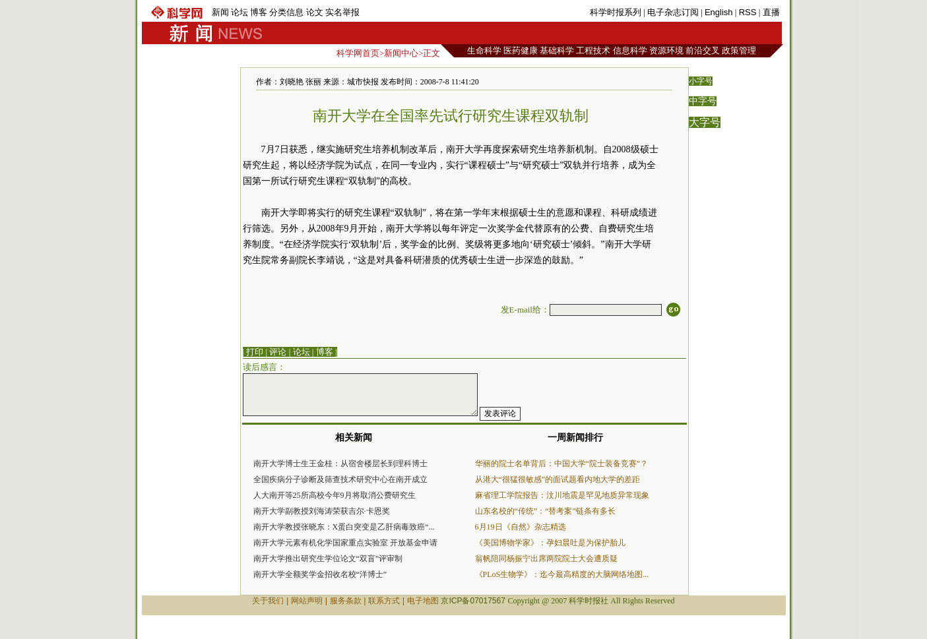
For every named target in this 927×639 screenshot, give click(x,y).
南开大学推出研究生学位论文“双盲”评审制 (328, 558)
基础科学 (557, 50)
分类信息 (286, 12)
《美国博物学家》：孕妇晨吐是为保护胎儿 (550, 542)
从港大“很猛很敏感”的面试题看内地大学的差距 (558, 479)
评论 (277, 352)
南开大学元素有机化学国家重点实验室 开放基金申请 (345, 542)
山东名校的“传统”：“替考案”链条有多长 (545, 511)
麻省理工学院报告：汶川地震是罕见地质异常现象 (562, 495)
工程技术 (593, 50)
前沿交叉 (703, 50)
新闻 (220, 12)
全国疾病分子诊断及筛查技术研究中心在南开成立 (340, 479)
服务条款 (346, 600)
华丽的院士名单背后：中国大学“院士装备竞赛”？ (562, 463)
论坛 (239, 12)
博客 (258, 12)
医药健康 (520, 50)
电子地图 (423, 600)
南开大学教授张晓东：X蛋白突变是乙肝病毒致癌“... (344, 527)
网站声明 (307, 600)
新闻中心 (401, 53)
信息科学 (630, 50)
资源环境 (666, 50)
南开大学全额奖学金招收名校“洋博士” (320, 574)
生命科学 (484, 50)
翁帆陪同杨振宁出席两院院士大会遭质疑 (546, 558)
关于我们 (268, 600)
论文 (314, 12)
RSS (748, 12)
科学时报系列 (615, 12)
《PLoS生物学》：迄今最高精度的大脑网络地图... (562, 574)
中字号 (703, 101)
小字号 (701, 81)
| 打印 (253, 352)
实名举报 (342, 12)
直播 (771, 12)
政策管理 (739, 50)
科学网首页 (357, 53)
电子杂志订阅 (673, 12)
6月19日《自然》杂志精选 (520, 527)
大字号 (704, 122)
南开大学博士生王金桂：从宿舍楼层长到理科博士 (340, 463)
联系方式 (384, 600)
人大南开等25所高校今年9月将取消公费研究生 (334, 495)
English (719, 12)
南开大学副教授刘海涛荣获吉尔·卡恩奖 (321, 511)
